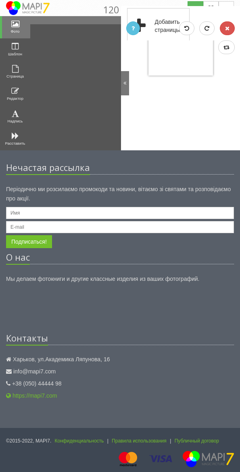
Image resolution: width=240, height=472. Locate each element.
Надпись (15, 116)
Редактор (15, 94)
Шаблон (15, 49)
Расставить (15, 138)
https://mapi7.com (31, 395)
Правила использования (139, 441)
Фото (15, 27)
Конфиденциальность (79, 441)
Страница (15, 71)
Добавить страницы (154, 26)
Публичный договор (197, 441)
